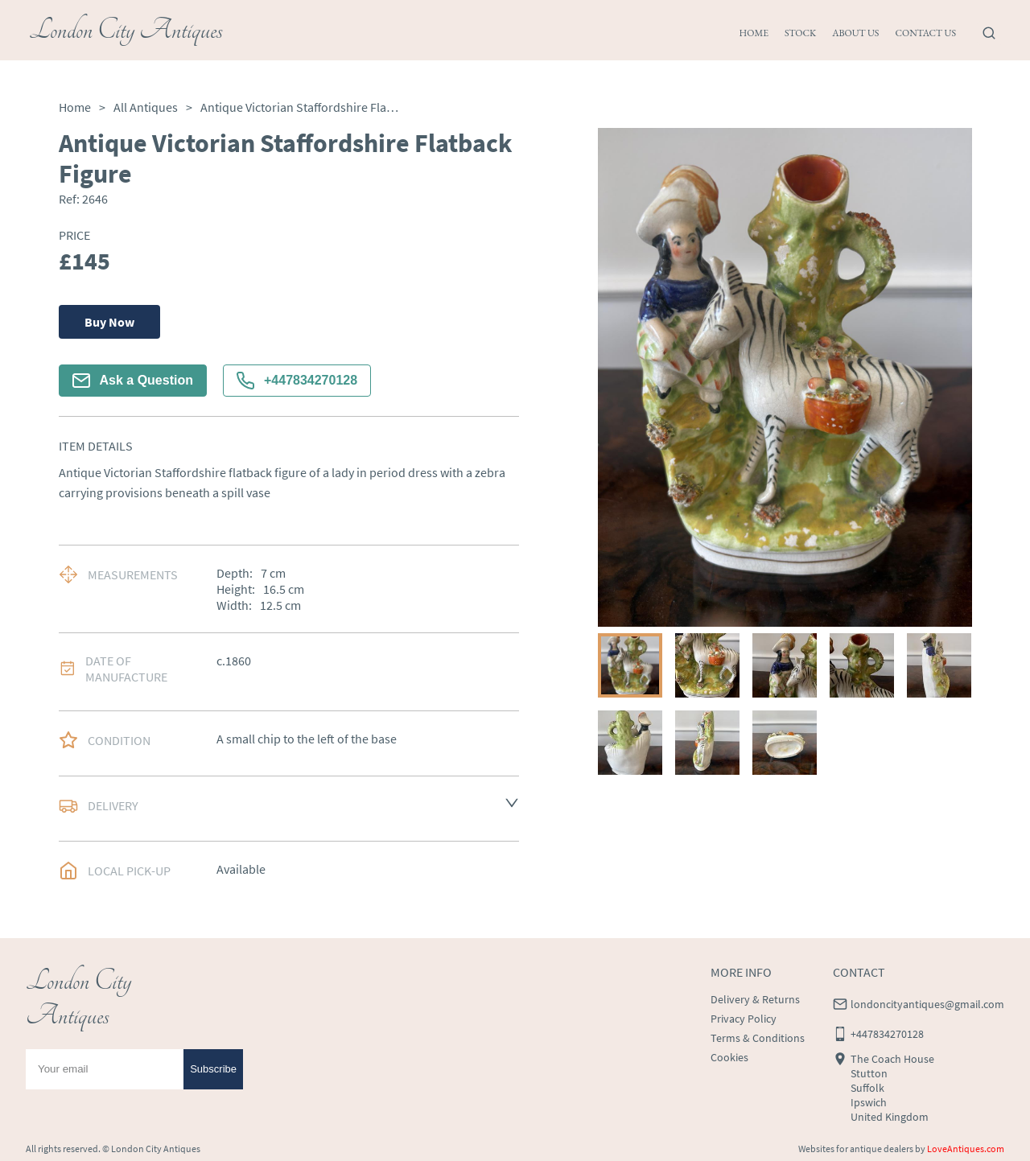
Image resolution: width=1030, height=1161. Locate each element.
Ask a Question (132, 380)
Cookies (729, 1057)
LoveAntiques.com (965, 1148)
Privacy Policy (744, 1018)
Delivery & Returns (755, 999)
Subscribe (213, 1069)
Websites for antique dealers (855, 1148)
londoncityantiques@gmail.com (927, 1004)
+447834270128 (297, 380)
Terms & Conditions (758, 1038)
